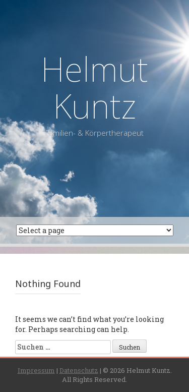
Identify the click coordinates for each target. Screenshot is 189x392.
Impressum (36, 370)
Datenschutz (78, 370)
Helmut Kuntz (94, 87)
